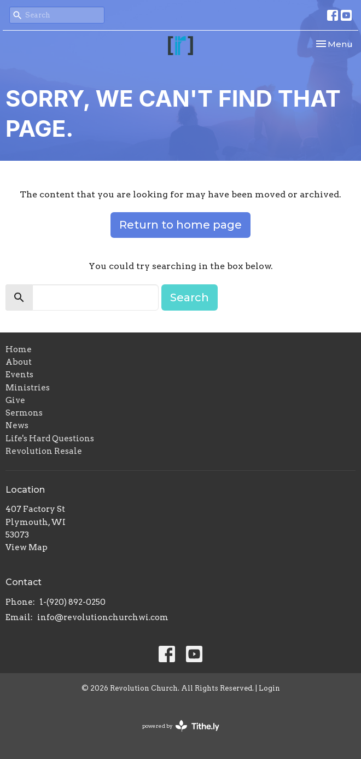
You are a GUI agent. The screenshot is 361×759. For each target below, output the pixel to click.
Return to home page (180, 224)
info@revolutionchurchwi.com (102, 617)
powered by (180, 726)
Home (18, 349)
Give (15, 400)
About (18, 362)
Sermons (24, 413)
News (16, 425)
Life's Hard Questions (49, 438)
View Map (26, 547)
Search (189, 297)
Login (269, 688)
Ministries (27, 388)
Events (19, 375)
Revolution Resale (43, 451)
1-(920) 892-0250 (72, 602)
